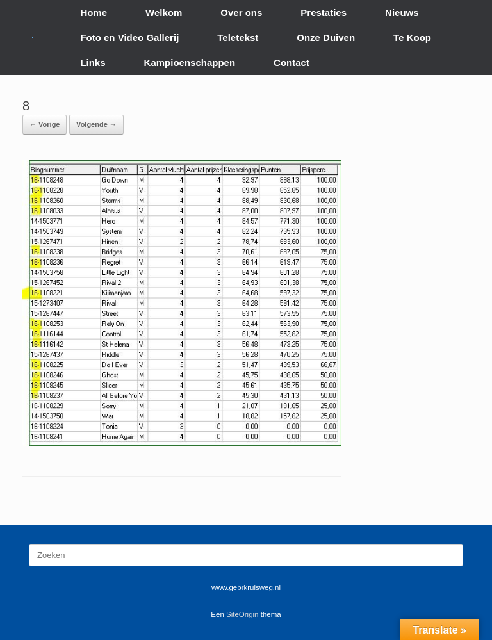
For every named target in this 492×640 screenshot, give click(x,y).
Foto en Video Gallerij (129, 37)
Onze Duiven (326, 37)
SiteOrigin (242, 614)
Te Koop (412, 37)
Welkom (163, 12)
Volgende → (96, 124)
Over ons (241, 12)
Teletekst (237, 37)
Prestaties (323, 12)
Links (92, 62)
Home (93, 12)
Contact (291, 62)
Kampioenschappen (190, 62)
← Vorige (44, 124)
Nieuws (402, 12)
